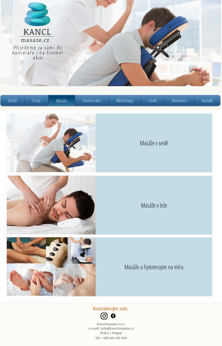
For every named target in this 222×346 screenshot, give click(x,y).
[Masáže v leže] (154, 205)
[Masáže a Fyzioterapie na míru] (154, 266)
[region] (111, 43)
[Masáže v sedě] (154, 143)
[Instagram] (104, 316)
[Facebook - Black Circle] (113, 315)
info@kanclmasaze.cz (117, 328)
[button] (125, 100)
